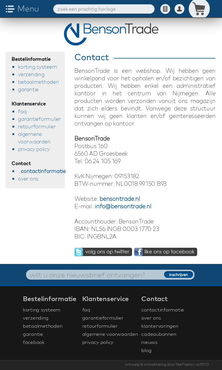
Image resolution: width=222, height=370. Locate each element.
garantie (28, 89)
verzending (31, 74)
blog (146, 350)
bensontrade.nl (120, 198)
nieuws (149, 342)
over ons (28, 178)
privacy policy (34, 149)
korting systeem (37, 66)
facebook (34, 342)
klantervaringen (159, 326)
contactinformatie (43, 171)
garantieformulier (39, 119)
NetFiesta (184, 364)
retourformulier (37, 126)
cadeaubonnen (158, 334)
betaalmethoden (38, 82)
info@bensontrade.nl (123, 206)
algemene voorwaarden (34, 138)
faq (22, 111)
